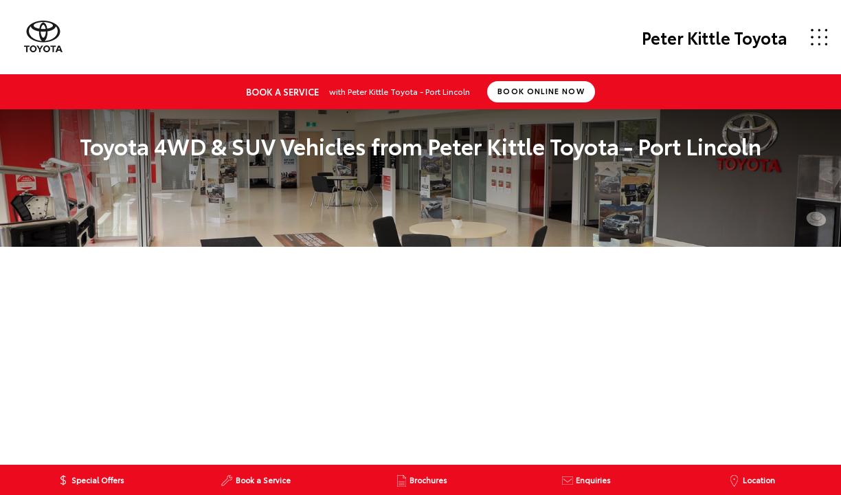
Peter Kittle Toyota (714, 37)
